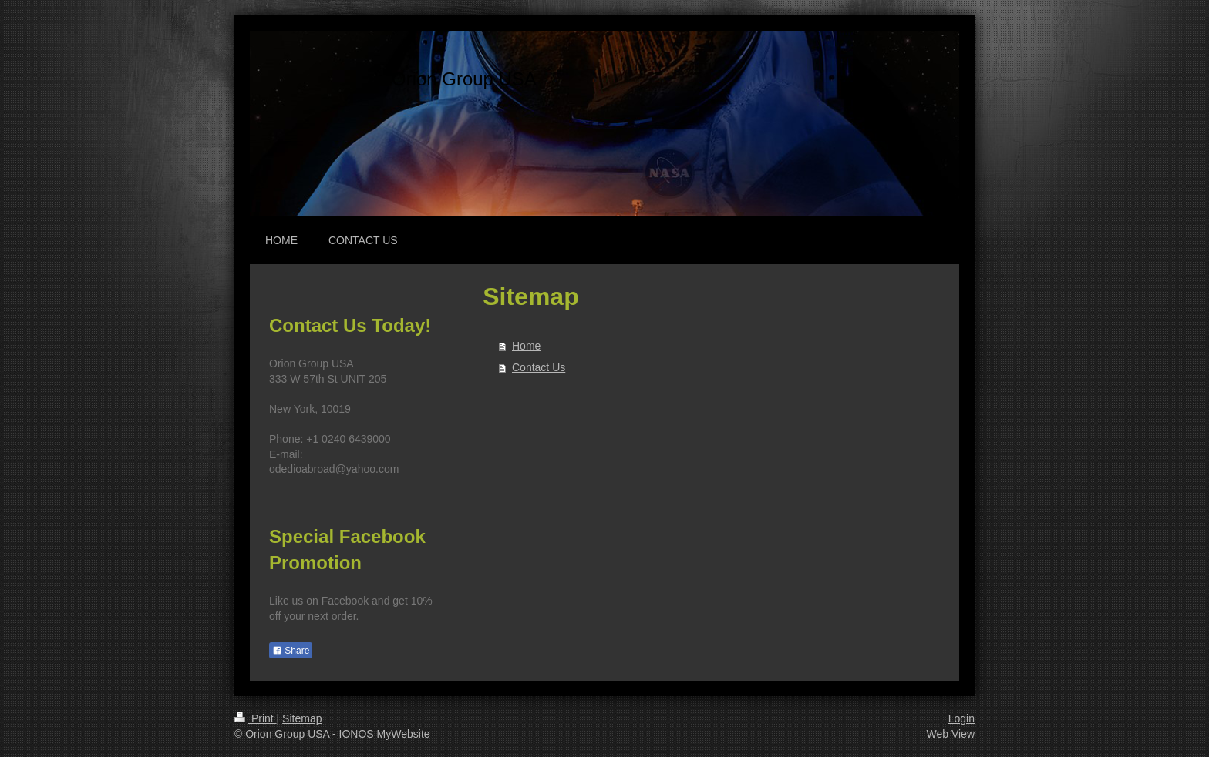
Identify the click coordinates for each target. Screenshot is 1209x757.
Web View (950, 734)
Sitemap (302, 718)
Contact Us (538, 367)
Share (290, 650)
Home (526, 346)
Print (255, 718)
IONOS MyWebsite (384, 734)
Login (961, 718)
